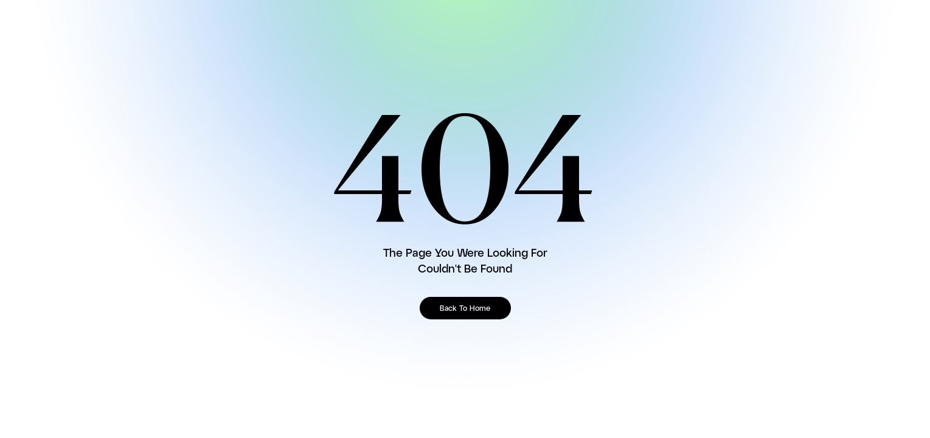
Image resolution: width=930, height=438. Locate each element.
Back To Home (465, 308)
